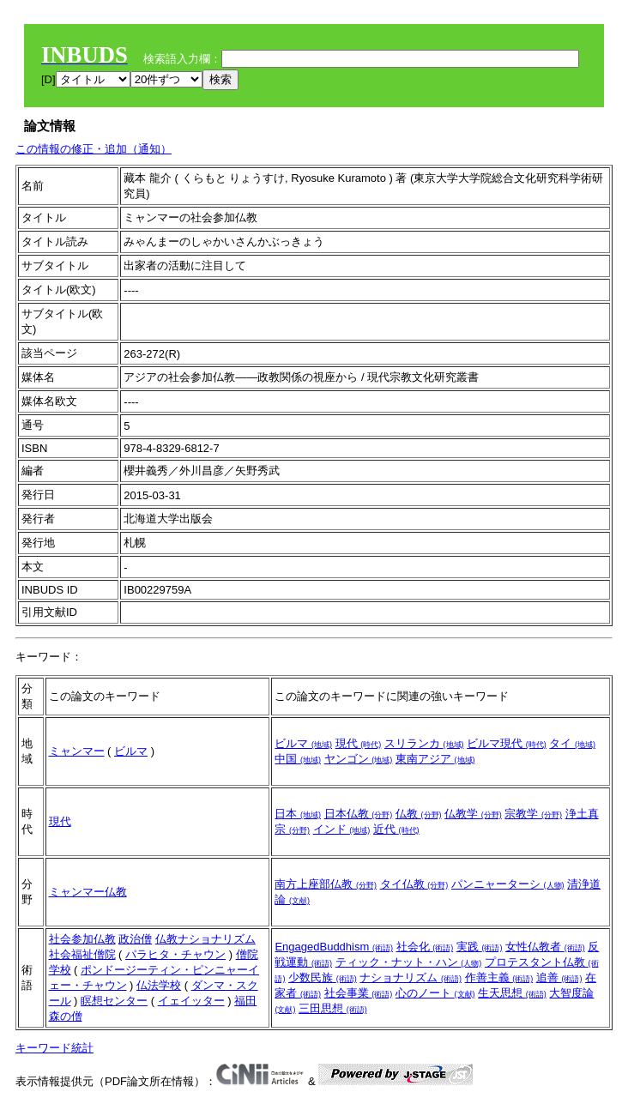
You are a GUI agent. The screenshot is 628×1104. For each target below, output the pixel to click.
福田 (245, 1000)
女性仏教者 (545, 946)
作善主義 (499, 977)
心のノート (435, 992)
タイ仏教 (414, 884)
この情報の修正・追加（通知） (93, 148)
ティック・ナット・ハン (408, 962)
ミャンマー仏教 (88, 891)
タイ (572, 743)
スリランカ (424, 743)
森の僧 (65, 1016)
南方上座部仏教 (326, 884)
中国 (298, 758)
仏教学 (473, 813)
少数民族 (322, 977)
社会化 (425, 946)
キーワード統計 (54, 1047)
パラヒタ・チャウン (175, 954)
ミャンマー (77, 751)
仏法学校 (158, 985)
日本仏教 (358, 813)
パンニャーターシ (508, 884)
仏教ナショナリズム (205, 938)
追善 (559, 977)
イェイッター (191, 1000)
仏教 (419, 813)
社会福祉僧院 (82, 954)
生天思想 (512, 992)
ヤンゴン (358, 758)
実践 (479, 946)
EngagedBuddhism (333, 946)
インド (342, 829)
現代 (358, 743)
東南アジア (435, 758)
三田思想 (333, 1008)
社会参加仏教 (82, 938)
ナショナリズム (410, 977)
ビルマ (131, 751)
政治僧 (135, 938)
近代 (396, 829)
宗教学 (533, 813)
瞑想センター (114, 1000)
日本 (298, 813)
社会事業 (358, 992)
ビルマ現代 (506, 743)
